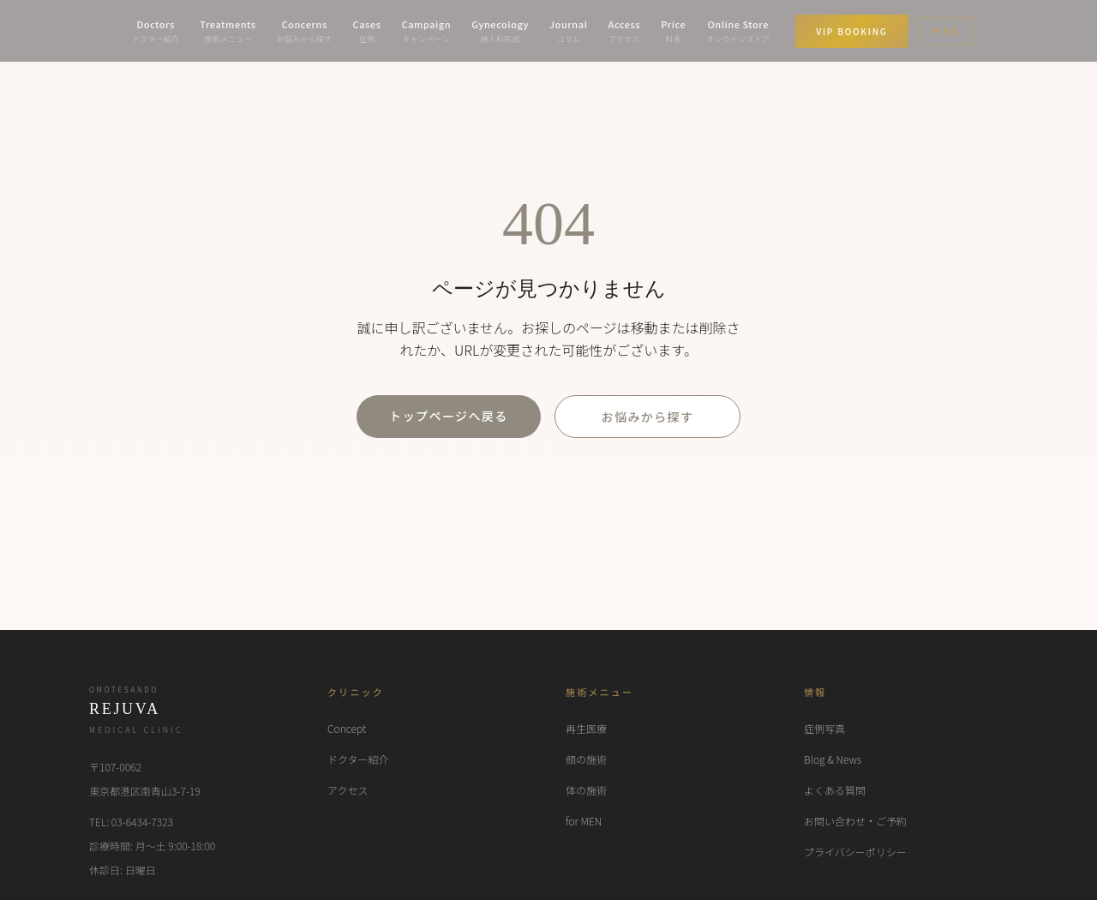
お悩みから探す (648, 416)
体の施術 (586, 790)
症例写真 (824, 728)
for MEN (584, 820)
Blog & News (832, 759)
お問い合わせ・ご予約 (855, 820)
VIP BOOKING (851, 31)
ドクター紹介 (358, 759)
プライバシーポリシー (855, 851)
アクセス (347, 790)
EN (946, 31)
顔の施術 (586, 759)
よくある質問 (835, 790)
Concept (346, 728)
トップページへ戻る (448, 415)
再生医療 (586, 728)
